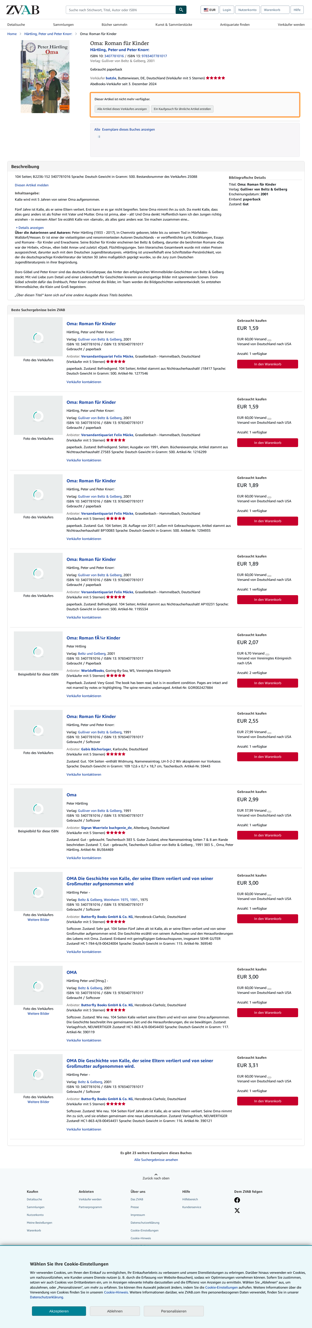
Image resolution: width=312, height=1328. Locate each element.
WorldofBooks (92, 671)
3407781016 (114, 56)
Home (12, 34)
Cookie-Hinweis (141, 1238)
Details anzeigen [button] (31, 227)
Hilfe (297, 10)
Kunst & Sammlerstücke (174, 24)
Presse (135, 1207)
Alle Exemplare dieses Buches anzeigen (124, 129)
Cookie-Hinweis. (116, 1292)
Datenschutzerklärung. (47, 1297)
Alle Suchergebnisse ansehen (156, 1160)
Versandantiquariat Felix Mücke (107, 356)
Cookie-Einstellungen (221, 1287)
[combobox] (121, 10)
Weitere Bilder (38, 920)
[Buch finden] (181, 10)
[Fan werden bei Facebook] (237, 1200)
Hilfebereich (190, 1199)
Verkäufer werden (291, 24)
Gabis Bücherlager (96, 749)
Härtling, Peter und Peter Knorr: (48, 34)
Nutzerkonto (247, 10)
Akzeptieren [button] (58, 1311)
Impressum (138, 1215)
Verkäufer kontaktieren (84, 382)
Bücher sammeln (114, 24)
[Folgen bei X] (237, 1211)
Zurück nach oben (156, 1178)
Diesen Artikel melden (32, 185)
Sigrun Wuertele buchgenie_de (106, 828)
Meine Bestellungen (39, 1223)
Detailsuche (16, 24)
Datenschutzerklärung (145, 1223)
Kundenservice (191, 1207)
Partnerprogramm (90, 1207)
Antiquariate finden (235, 24)
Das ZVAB (137, 1199)
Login (227, 10)
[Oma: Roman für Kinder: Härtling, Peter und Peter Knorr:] (45, 42)
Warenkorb (34, 1230)
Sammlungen (63, 24)
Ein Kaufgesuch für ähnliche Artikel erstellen (182, 109)
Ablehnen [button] (115, 1311)
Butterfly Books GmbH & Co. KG (107, 917)
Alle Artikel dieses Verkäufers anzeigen (122, 109)
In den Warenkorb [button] (267, 364)
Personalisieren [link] (173, 1311)
